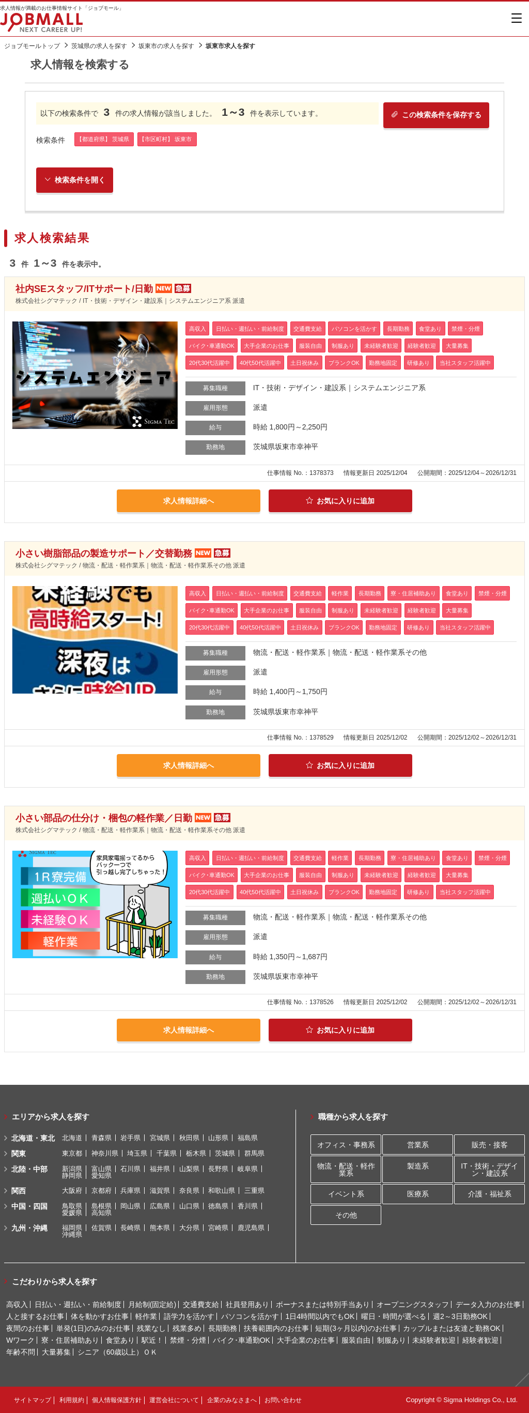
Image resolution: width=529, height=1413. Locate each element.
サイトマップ (32, 1400)
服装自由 (355, 1340)
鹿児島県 (251, 1227)
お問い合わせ (283, 1400)
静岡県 (72, 1175)
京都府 (101, 1190)
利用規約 (71, 1400)
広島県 (160, 1206)
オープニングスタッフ (413, 1304)
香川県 (248, 1206)
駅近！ (152, 1340)
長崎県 (130, 1227)
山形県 (218, 1137)
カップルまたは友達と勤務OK (451, 1328)
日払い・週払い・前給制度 (78, 1304)
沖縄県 (72, 1234)
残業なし (151, 1328)
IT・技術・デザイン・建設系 (489, 1169)
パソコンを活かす (250, 1316)
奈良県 (189, 1190)
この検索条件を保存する (436, 115)
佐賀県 (101, 1227)
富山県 (101, 1168)
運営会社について (174, 1400)
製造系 (418, 1166)
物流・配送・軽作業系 (346, 1169)
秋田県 (189, 1137)
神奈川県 (104, 1153)
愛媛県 (72, 1212)
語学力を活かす (189, 1316)
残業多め (187, 1328)
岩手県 (130, 1137)
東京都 (72, 1153)
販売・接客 (490, 1145)
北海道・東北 (33, 1138)
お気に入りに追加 (340, 501)
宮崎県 (218, 1227)
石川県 (130, 1168)
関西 (18, 1191)
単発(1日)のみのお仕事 (93, 1328)
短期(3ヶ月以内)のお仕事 (355, 1328)
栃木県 (196, 1153)
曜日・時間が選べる (393, 1316)
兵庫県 (130, 1190)
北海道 (72, 1137)
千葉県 (167, 1153)
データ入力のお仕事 (488, 1304)
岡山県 (130, 1206)
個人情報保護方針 (117, 1400)
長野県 (218, 1168)
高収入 (17, 1304)
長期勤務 (222, 1328)
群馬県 (254, 1153)
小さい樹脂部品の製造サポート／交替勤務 (103, 553)
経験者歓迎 (480, 1340)
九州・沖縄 (29, 1228)
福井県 (160, 1168)
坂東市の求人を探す (166, 46)
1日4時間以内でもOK (319, 1316)
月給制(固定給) (152, 1304)
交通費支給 (201, 1304)
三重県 (254, 1190)
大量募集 (56, 1352)
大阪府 (72, 1190)
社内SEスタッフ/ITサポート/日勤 (84, 289)
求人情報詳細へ (188, 501)
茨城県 (225, 1153)
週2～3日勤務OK (460, 1316)
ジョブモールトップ (32, 46)
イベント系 (346, 1194)
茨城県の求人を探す (99, 46)
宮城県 (160, 1137)
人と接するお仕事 (35, 1316)
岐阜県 (248, 1168)
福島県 (248, 1137)
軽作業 (146, 1316)
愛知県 (101, 1175)
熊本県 (160, 1227)
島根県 (101, 1206)
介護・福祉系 (489, 1194)
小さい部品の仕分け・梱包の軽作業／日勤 (103, 818)
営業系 (418, 1145)
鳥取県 (72, 1206)
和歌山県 (221, 1190)
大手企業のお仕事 (306, 1340)
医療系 (418, 1194)
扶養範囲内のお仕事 (276, 1328)
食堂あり (120, 1340)
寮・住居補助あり (70, 1340)
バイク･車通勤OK (241, 1340)
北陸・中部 (29, 1169)
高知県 (101, 1212)
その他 (346, 1215)
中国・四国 (29, 1206)
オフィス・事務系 (346, 1145)
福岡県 (72, 1227)
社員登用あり (247, 1304)
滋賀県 (160, 1190)
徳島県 (218, 1206)
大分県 (189, 1227)
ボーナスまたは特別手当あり (323, 1304)
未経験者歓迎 (434, 1340)
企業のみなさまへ (232, 1400)
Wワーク (20, 1340)
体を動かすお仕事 (100, 1316)
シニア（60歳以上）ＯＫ (117, 1352)
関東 (18, 1153)
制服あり (391, 1340)
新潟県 (72, 1168)
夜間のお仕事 (28, 1328)
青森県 (101, 1137)
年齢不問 (20, 1352)
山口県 (189, 1206)
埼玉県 (137, 1153)
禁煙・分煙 (188, 1340)
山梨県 (189, 1168)
